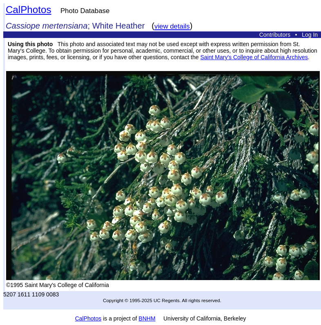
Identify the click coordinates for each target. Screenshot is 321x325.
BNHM (146, 318)
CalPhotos (28, 9)
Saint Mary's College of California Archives (254, 57)
